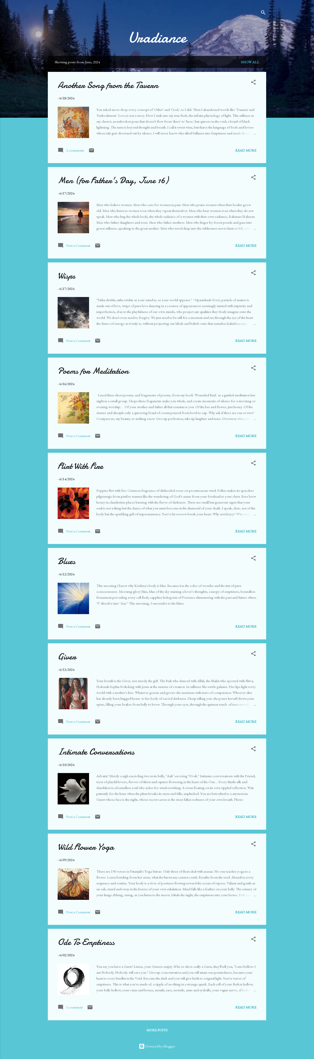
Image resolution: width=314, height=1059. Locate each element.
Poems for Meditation (93, 371)
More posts (157, 1030)
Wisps (66, 276)
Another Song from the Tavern (108, 85)
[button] (253, 83)
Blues (66, 561)
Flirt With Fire (80, 466)
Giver (67, 657)
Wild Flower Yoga (86, 847)
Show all (250, 62)
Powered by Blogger (157, 1046)
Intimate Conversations (96, 752)
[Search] (263, 13)
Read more (245, 150)
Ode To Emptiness (86, 942)
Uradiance (157, 37)
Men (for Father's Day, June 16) (113, 180)
